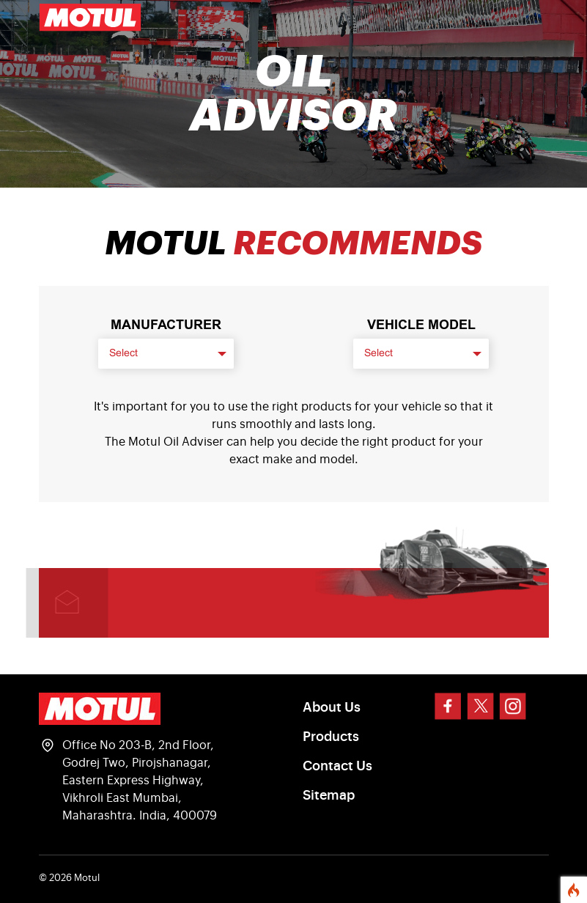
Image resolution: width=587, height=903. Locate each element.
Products (331, 736)
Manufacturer (166, 325)
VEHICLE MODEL (421, 325)
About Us (332, 707)
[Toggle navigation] (528, 17)
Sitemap (329, 795)
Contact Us (337, 766)
